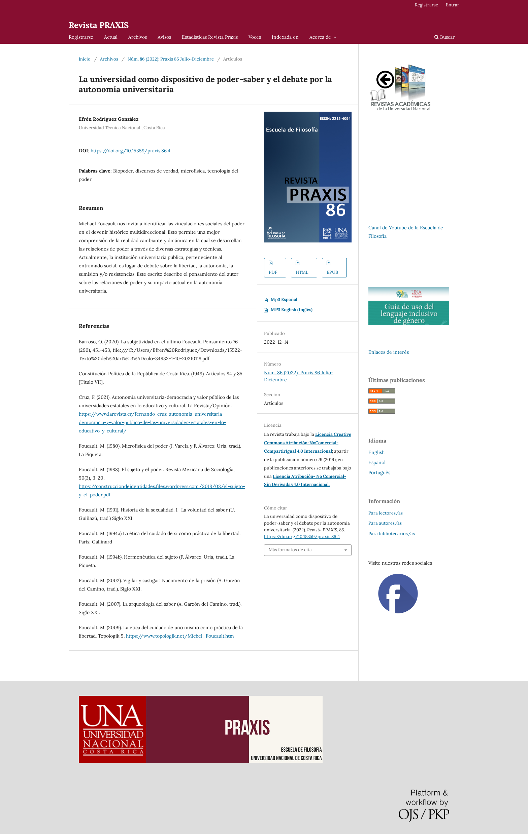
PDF (273, 272)
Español (377, 462)
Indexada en (285, 37)
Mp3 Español (284, 299)
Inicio (85, 59)
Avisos (164, 37)
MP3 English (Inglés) (291, 309)
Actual (111, 37)
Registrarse (81, 37)
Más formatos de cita (290, 550)
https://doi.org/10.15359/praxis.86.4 (130, 151)
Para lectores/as (385, 513)
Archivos (137, 37)
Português (379, 472)
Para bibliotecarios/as (391, 533)
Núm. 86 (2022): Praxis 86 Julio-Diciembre (171, 59)
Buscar (444, 37)
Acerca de (320, 37)
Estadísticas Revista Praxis (210, 37)
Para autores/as (385, 523)
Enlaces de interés (388, 352)
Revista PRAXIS (99, 25)
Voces (255, 37)
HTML (302, 272)
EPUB (332, 272)
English (376, 452)
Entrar (452, 5)
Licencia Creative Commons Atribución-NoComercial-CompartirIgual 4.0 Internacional (307, 442)
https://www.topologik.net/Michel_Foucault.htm (180, 636)
